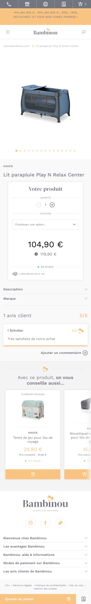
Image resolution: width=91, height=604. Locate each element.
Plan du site (76, 585)
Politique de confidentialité (50, 585)
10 (54, 151)
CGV (7, 585)
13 (66, 151)
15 (74, 151)
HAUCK (8, 166)
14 (70, 151)
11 (58, 151)
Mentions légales (22, 585)
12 (62, 151)
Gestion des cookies (45, 588)
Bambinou (45, 31)
